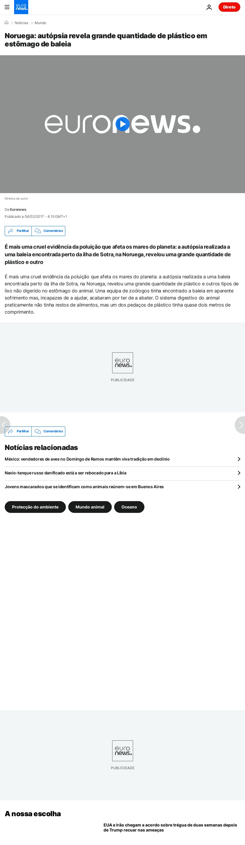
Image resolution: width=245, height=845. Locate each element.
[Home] (6, 23)
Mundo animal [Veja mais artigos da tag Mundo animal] (90, 506)
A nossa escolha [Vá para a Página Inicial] (33, 813)
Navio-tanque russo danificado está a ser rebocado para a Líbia (65, 472)
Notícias (21, 23)
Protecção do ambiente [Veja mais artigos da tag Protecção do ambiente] (35, 506)
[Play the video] (122, 124)
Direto (229, 6)
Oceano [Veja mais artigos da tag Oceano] (129, 506)
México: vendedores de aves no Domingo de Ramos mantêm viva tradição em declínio (87, 458)
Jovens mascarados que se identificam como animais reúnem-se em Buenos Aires (84, 486)
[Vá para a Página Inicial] (21, 7)
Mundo (40, 23)
